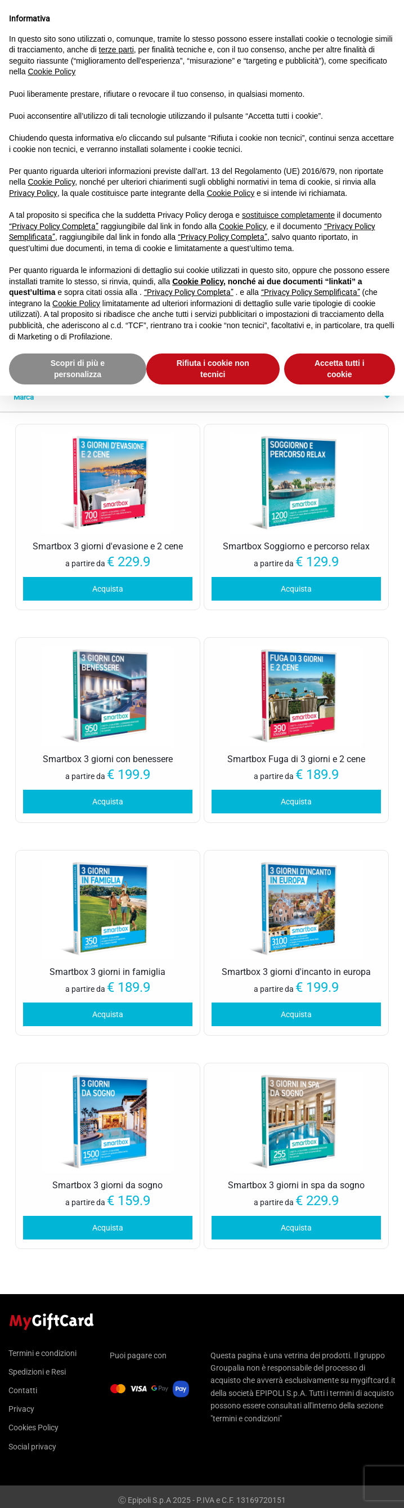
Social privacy (32, 1446)
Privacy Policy (33, 193)
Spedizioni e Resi (37, 1371)
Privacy (21, 1408)
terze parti (116, 49)
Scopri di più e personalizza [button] (78, 369)
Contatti (22, 1390)
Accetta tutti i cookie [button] (340, 369)
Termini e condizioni (42, 1353)
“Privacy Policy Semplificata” (310, 292)
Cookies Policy (33, 1427)
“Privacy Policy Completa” (53, 226)
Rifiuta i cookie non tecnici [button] (213, 369)
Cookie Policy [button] (51, 71)
